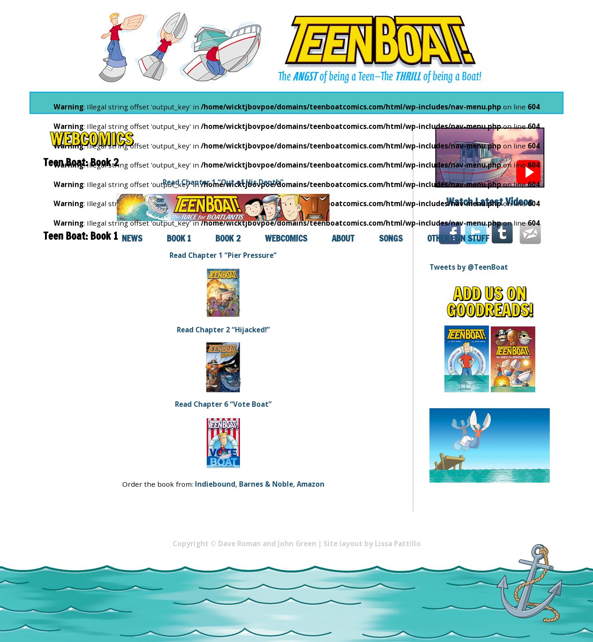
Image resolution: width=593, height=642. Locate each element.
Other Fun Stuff (458, 238)
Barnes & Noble (266, 484)
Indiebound (215, 484)
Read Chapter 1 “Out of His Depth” (223, 182)
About (343, 238)
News (132, 238)
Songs (391, 238)
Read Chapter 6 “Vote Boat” (223, 404)
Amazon (310, 484)
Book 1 (179, 238)
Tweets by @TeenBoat (468, 267)
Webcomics (286, 238)
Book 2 (227, 238)
